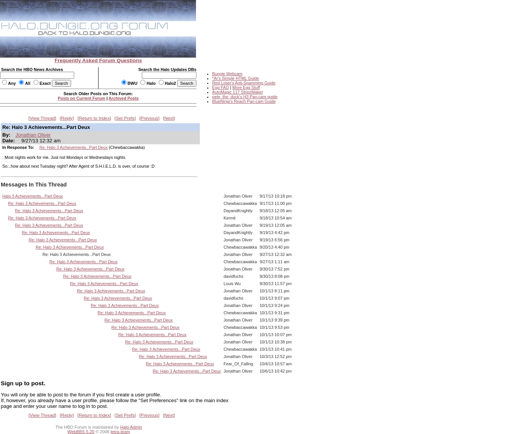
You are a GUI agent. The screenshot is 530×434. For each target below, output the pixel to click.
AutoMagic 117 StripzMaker (237, 92)
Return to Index (94, 118)
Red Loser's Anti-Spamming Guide (244, 83)
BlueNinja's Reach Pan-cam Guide (244, 101)
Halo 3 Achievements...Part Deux (32, 196)
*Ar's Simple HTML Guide (235, 78)
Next (169, 118)
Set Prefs (125, 118)
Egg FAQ (220, 87)
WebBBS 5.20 (81, 431)
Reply (67, 118)
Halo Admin (131, 427)
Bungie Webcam (227, 73)
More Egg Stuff (246, 87)
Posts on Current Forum (81, 98)
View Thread (42, 118)
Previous (149, 118)
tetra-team (120, 431)
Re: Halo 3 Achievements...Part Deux (74, 147)
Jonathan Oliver (33, 135)
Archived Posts (124, 98)
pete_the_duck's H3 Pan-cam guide (244, 96)
